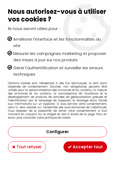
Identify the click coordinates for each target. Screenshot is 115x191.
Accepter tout (85, 147)
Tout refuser (27, 147)
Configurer (57, 131)
